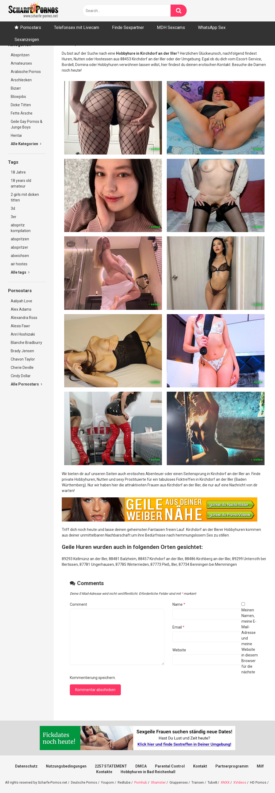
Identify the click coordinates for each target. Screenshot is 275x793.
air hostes (19, 264)
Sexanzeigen (27, 39)
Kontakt (200, 766)
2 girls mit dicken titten (25, 197)
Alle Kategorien (26, 144)
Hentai (16, 135)
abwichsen (20, 256)
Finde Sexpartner (128, 27)
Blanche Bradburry (26, 342)
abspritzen (20, 239)
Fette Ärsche (21, 113)
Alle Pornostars (26, 384)
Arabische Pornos (26, 71)
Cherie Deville (22, 367)
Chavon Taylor (23, 359)
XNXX (225, 782)
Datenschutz (26, 766)
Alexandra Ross (24, 317)
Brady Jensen (22, 351)
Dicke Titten (21, 105)
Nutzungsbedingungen (66, 766)
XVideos (239, 782)
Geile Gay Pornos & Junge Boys (26, 124)
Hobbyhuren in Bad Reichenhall (148, 772)
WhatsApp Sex (212, 27)
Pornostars (30, 27)
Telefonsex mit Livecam (76, 27)
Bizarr (16, 88)
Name (178, 604)
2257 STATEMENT (111, 766)
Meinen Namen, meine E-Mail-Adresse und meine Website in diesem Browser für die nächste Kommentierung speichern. (164, 644)
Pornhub (140, 782)
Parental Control (170, 766)
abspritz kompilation (21, 228)
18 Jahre (18, 172)
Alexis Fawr (20, 326)
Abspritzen (20, 55)
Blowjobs (18, 96)
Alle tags (20, 272)
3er (13, 217)
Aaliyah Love (21, 301)
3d (13, 208)
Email (178, 627)
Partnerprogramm (231, 766)
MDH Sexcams (171, 27)
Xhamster (158, 782)
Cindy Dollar (21, 376)
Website (179, 650)
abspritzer (19, 247)
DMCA (141, 766)
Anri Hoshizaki (23, 334)
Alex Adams (21, 309)
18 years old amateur (21, 183)
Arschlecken (21, 80)
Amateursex (21, 63)
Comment (78, 604)
